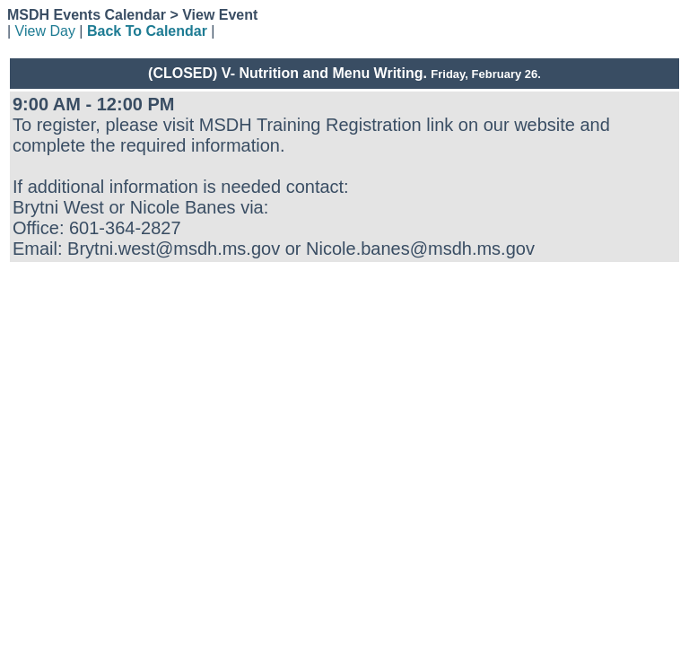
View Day (45, 31)
